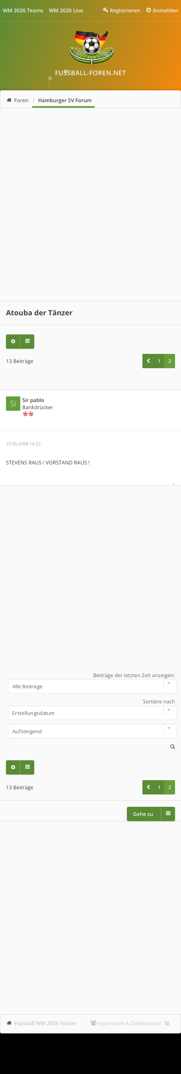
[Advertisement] (90, 204)
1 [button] (159, 361)
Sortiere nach (90, 709)
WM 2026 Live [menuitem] (66, 10)
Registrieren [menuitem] (125, 10)
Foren (21, 100)
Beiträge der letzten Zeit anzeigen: (90, 683)
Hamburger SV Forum (65, 100)
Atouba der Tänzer (39, 313)
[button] (148, 361)
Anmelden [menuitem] (165, 10)
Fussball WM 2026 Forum (45, 1023)
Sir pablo (33, 400)
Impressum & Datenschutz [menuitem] (129, 1023)
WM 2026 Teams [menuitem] (23, 10)
